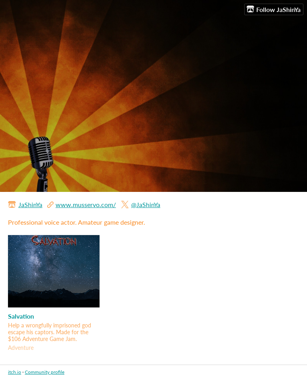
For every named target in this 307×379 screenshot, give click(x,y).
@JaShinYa (145, 204)
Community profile (44, 372)
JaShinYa (30, 204)
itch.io (14, 372)
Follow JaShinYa (274, 9)
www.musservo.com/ (86, 204)
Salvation (21, 316)
